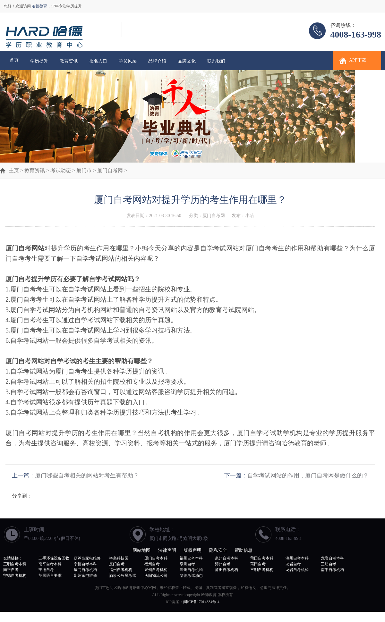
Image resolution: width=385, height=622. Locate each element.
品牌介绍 (157, 61)
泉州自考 (187, 564)
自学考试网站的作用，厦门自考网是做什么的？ (308, 475)
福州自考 (152, 564)
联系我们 (216, 61)
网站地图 (141, 550)
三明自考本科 (14, 564)
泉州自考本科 (226, 558)
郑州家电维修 (85, 575)
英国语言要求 (50, 575)
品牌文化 (187, 61)
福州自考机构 (120, 569)
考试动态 (60, 170)
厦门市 (84, 170)
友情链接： (12, 558)
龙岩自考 (293, 564)
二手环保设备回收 (53, 558)
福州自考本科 (191, 558)
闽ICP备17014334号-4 (201, 602)
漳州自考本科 (297, 558)
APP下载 (357, 60)
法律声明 (167, 550)
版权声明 (192, 550)
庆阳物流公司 (155, 575)
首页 (14, 60)
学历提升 (39, 61)
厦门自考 (116, 564)
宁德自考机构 (14, 575)
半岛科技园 (118, 558)
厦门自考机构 (85, 569)
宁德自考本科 (85, 564)
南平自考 (11, 569)
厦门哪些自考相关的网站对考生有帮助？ (87, 475)
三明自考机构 (261, 569)
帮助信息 (243, 550)
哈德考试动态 (191, 575)
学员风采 (128, 61)
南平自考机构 (332, 569)
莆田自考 (258, 564)
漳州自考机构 (191, 569)
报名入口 (98, 61)
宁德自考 (46, 569)
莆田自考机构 (226, 569)
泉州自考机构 (155, 569)
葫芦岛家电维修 (87, 558)
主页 (14, 170)
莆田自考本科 (261, 558)
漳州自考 (222, 564)
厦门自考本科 (155, 558)
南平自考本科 (50, 564)
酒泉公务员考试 (122, 575)
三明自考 (328, 564)
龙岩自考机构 (297, 569)
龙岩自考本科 (332, 558)
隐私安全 (218, 550)
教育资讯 (69, 61)
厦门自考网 (110, 170)
